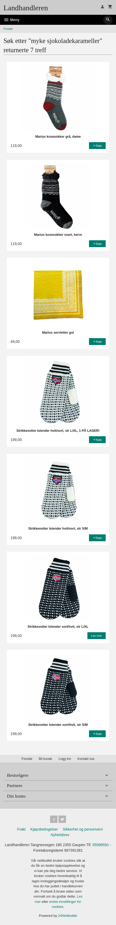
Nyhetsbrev (60, 835)
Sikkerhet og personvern (83, 829)
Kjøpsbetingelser (44, 829)
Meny (11, 20)
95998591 (100, 845)
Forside (8, 28)
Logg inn (65, 759)
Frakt (21, 829)
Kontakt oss (86, 759)
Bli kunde (45, 759)
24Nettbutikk (67, 916)
